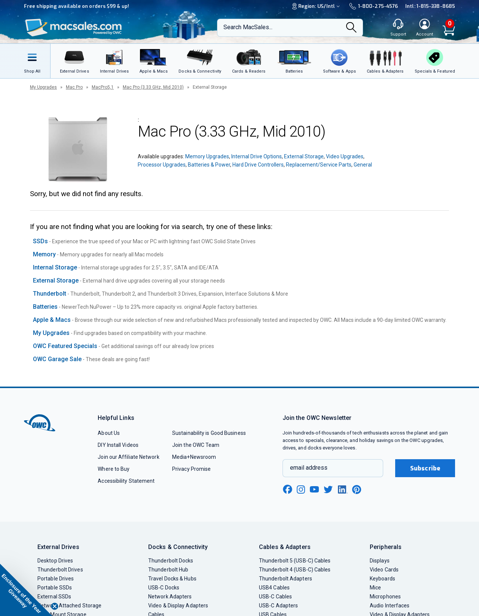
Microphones (385, 597)
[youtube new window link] (314, 489)
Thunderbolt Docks (170, 561)
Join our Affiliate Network (128, 457)
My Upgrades (43, 87)
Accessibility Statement (126, 481)
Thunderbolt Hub (168, 570)
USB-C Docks (163, 588)
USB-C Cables (275, 597)
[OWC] (73, 28)
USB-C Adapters (278, 606)
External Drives (58, 547)
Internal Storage (55, 267)
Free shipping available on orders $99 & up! (76, 6)
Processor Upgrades (162, 165)
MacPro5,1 (103, 87)
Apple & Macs (52, 319)
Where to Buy (113, 469)
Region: (317, 6)
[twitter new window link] (328, 488)
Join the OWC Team (196, 445)
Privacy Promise (191, 469)
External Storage (304, 156)
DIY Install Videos (118, 445)
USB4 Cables (274, 588)
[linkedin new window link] (343, 489)
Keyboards (382, 579)
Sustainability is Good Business (209, 433)
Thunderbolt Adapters (285, 579)
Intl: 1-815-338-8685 (430, 6)
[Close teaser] (54, 606)
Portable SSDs (54, 588)
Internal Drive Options (256, 156)
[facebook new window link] (287, 489)
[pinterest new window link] (356, 489)
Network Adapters (170, 597)
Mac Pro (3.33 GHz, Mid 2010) (153, 87)
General (363, 165)
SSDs (40, 241)
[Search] (351, 28)
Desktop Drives (55, 561)
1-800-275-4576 (373, 6)
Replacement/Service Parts (318, 165)
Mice (375, 588)
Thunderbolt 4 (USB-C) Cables (295, 570)
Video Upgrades (344, 156)
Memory (44, 254)
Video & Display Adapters (178, 606)
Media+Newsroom (194, 457)
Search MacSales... (247, 27)
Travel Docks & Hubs (172, 579)
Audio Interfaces (389, 606)
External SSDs (54, 597)
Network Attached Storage (69, 606)
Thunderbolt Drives (60, 570)
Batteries (45, 306)
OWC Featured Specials (65, 346)
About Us (109, 433)
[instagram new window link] (301, 489)
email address (308, 467)
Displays (380, 561)
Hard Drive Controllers (258, 165)
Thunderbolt (49, 293)
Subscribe (425, 468)
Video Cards (384, 570)
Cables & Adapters (285, 547)
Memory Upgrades (207, 156)
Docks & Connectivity (178, 547)
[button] (26, 590)
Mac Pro (74, 87)
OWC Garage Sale (57, 359)
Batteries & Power (209, 165)
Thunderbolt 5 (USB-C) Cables (295, 561)
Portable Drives (55, 579)
